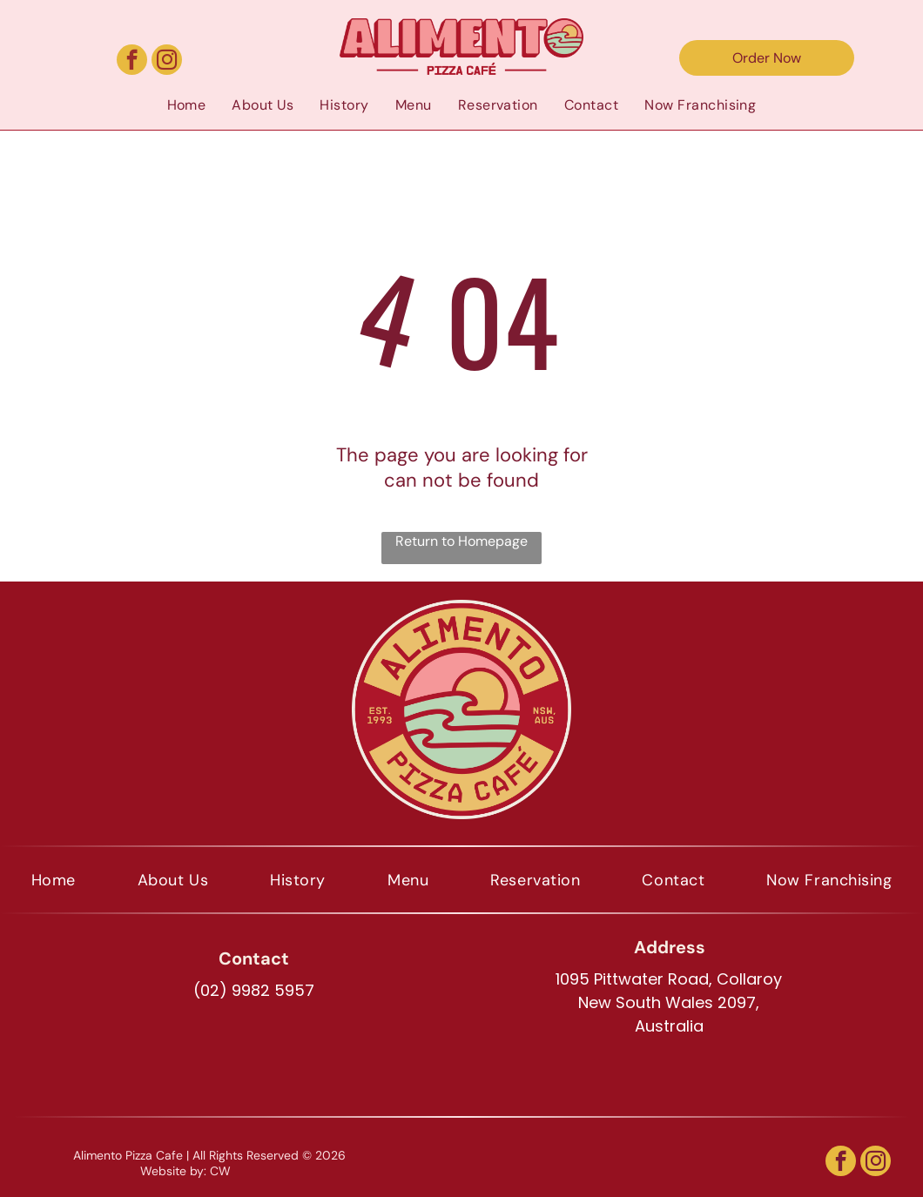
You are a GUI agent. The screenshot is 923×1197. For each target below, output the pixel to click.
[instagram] (167, 61)
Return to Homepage (461, 541)
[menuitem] (186, 104)
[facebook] (132, 61)
